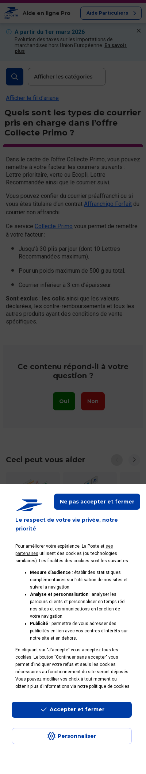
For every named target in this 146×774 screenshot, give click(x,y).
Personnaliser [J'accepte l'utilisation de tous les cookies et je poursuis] (77, 736)
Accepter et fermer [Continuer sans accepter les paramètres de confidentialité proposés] (77, 709)
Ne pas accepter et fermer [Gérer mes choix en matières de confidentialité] (97, 501)
